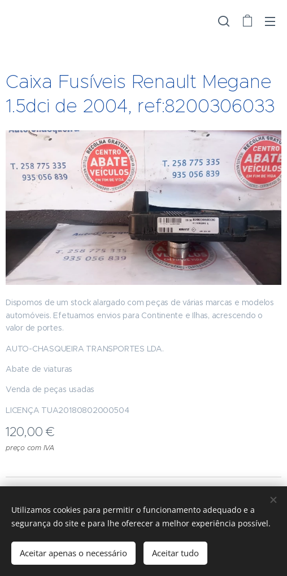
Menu (270, 21)
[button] (223, 21)
